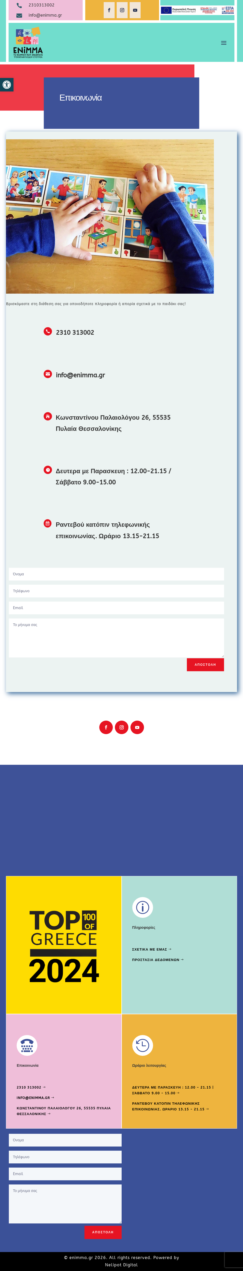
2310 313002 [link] (29, 1087)
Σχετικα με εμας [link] (149, 949)
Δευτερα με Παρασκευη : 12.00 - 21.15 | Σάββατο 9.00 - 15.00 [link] (173, 1090)
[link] (7, 84)
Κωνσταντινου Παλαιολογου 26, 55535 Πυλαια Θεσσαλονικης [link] (64, 1111)
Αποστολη (205, 665)
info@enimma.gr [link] (33, 1098)
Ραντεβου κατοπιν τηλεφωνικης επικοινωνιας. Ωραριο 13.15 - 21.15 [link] (168, 1106)
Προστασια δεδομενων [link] (156, 960)
